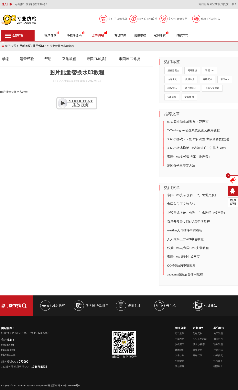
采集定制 (197, 349)
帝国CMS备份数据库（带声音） (189, 156)
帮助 (47, 59)
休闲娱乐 (179, 349)
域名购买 (58, 305)
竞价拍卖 (120, 35)
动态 (5, 59)
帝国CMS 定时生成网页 (183, 256)
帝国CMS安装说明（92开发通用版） (192, 195)
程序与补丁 (191, 88)
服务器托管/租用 (97, 305)
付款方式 (182, 35)
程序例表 (50, 35)
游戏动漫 (179, 333)
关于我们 (218, 333)
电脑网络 (179, 339)
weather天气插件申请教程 (184, 230)
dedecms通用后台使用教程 (185, 274)
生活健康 (179, 360)
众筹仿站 (98, 35)
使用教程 (140, 35)
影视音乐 (179, 344)
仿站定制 (197, 333)
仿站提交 (218, 355)
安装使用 (189, 97)
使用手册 (190, 79)
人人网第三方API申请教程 (185, 239)
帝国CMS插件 (97, 59)
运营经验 (27, 59)
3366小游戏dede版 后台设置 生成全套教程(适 (198, 139)
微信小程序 (199, 344)
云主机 (171, 305)
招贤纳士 (218, 366)
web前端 (172, 97)
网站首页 (25, 45)
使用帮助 (38, 45)
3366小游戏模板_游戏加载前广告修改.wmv (196, 148)
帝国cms (209, 70)
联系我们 (218, 344)
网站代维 (197, 355)
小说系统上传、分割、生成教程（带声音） (197, 212)
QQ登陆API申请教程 (181, 265)
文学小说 (179, 355)
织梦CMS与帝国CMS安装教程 (188, 248)
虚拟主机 (134, 305)
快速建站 (210, 305)
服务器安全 (173, 70)
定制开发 (160, 35)
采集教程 (69, 59)
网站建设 (192, 70)
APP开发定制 (200, 339)
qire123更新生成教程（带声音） (189, 121)
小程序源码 (74, 35)
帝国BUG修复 (129, 59)
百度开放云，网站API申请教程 (188, 221)
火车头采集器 (212, 88)
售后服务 (218, 360)
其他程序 (179, 366)
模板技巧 (172, 88)
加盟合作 (218, 339)
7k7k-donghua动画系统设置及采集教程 (193, 130)
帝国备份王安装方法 (181, 165)
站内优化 (172, 79)
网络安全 (207, 79)
